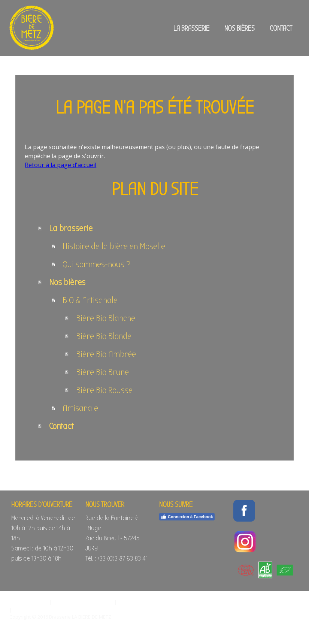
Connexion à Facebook (187, 517)
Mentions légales (28, 602)
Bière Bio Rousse (104, 390)
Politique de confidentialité (83, 602)
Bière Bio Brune (102, 372)
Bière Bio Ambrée (106, 354)
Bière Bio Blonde (103, 336)
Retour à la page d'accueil (60, 165)
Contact (281, 28)
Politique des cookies (142, 602)
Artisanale (80, 408)
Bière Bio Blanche (105, 318)
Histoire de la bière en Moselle (114, 246)
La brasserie (191, 28)
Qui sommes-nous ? (96, 264)
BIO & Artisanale (90, 300)
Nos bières (239, 28)
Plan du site (26, 609)
